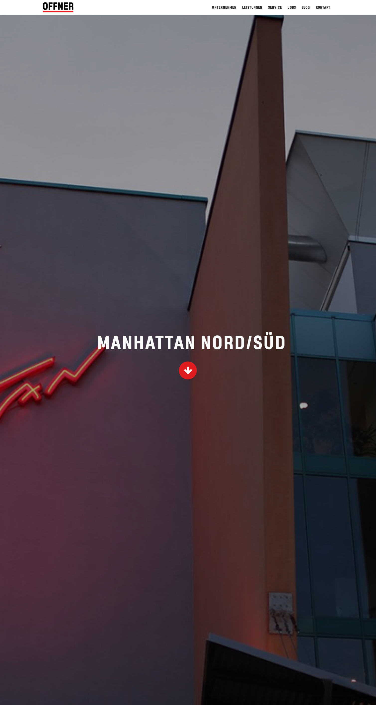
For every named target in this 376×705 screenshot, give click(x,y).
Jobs (292, 8)
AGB (190, 698)
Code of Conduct (288, 698)
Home (175, 698)
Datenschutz (321, 698)
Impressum (211, 698)
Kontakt (323, 8)
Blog (306, 8)
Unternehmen (224, 8)
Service (275, 8)
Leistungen (252, 8)
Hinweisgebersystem (246, 698)
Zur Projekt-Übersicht (188, 520)
